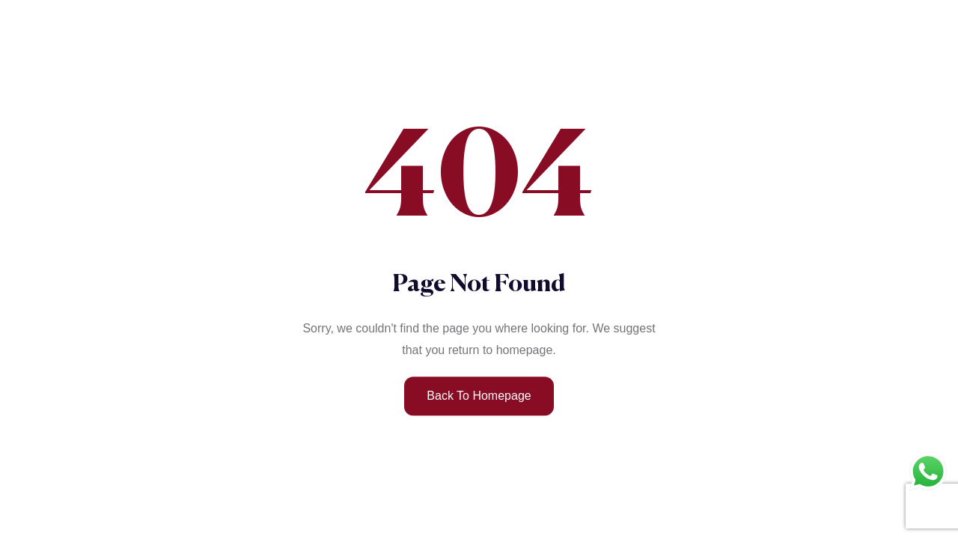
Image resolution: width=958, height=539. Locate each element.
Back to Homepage (479, 395)
